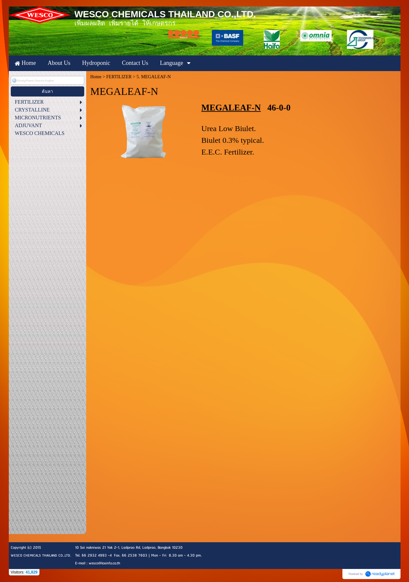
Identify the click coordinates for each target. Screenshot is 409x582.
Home (95, 76)
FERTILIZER (119, 76)
